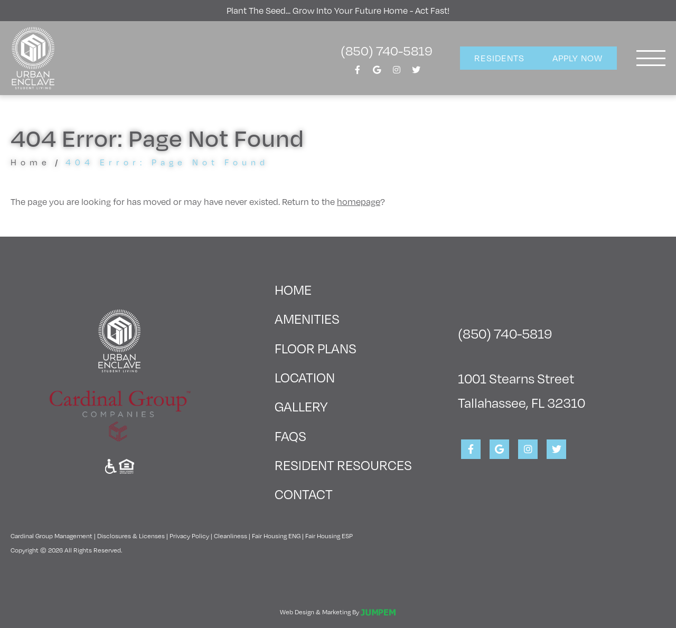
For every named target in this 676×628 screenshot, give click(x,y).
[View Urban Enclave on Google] (377, 72)
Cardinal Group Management (51, 535)
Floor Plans (315, 348)
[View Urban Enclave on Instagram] (396, 72)
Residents (499, 58)
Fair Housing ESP (329, 535)
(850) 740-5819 (387, 50)
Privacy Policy (189, 535)
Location (305, 377)
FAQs (290, 435)
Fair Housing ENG (276, 535)
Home (31, 161)
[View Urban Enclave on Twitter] (416, 72)
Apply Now (577, 58)
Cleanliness (230, 535)
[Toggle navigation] (650, 58)
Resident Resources (343, 464)
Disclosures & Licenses (131, 535)
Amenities (307, 318)
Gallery (301, 406)
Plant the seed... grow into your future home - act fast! (338, 10)
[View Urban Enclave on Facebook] (357, 72)
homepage (358, 201)
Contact (304, 493)
